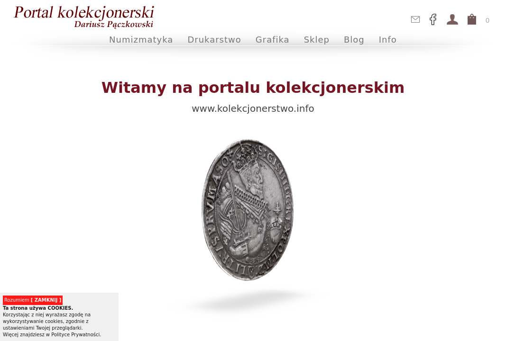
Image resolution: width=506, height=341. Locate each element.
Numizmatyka (141, 40)
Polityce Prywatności (75, 334)
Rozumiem (32, 300)
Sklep (317, 40)
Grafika (273, 40)
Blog (354, 40)
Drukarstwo (214, 40)
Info (388, 40)
